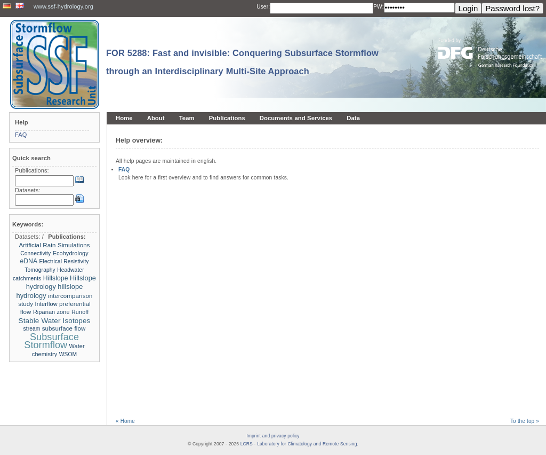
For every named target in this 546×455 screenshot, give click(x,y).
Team (187, 118)
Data (353, 118)
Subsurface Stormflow (51, 341)
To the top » (524, 421)
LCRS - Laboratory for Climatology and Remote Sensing (298, 443)
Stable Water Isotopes (55, 321)
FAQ (124, 169)
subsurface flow (64, 328)
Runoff (80, 312)
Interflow (46, 304)
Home (124, 118)
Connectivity (35, 253)
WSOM (68, 354)
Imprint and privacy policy (272, 435)
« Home (125, 421)
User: (263, 7)
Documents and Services (296, 118)
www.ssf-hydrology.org (63, 6)
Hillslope (55, 278)
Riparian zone (51, 312)
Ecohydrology (71, 253)
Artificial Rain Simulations (54, 245)
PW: (378, 7)
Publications (227, 118)
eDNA (28, 261)
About (156, 118)
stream (32, 329)
